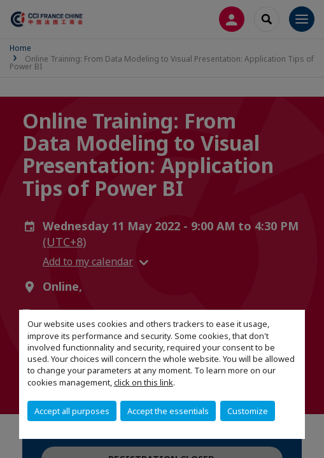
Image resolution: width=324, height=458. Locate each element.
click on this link (143, 382)
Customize (247, 411)
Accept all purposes (71, 411)
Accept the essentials (168, 411)
